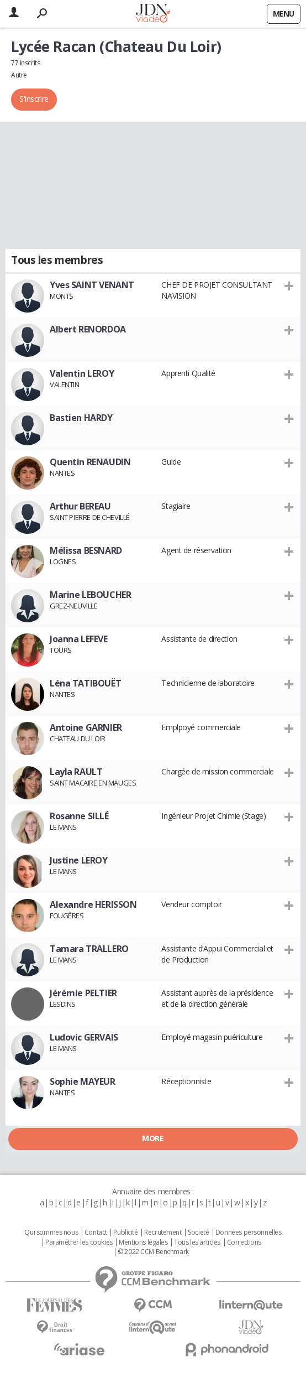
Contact (96, 1232)
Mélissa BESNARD (86, 550)
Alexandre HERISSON (93, 904)
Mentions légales (143, 1242)
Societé (198, 1232)
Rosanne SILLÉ (79, 816)
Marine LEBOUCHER (90, 595)
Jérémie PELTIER (83, 993)
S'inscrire (34, 98)
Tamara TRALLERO (89, 949)
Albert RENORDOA (88, 329)
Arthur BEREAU (80, 506)
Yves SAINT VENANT (92, 285)
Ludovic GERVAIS (84, 1037)
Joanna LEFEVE (79, 639)
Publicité (125, 1232)
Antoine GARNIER (86, 727)
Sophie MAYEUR (82, 1081)
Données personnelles (248, 1232)
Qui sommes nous (51, 1232)
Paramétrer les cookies (79, 1242)
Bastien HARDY (81, 418)
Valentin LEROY (82, 373)
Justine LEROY (79, 860)
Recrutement (162, 1232)
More (152, 1138)
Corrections (244, 1242)
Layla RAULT (76, 772)
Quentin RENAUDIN (90, 462)
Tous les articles (197, 1242)
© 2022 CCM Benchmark (153, 1252)
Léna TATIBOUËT (85, 683)
